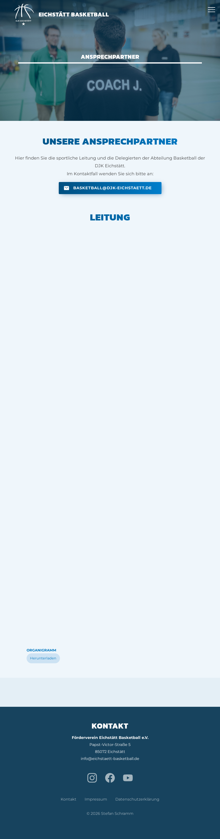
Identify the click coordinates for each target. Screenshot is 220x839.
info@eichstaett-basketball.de (110, 758)
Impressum (96, 799)
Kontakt (68, 799)
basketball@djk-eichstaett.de (112, 188)
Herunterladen (43, 658)
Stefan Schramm (117, 813)
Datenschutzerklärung (137, 799)
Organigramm (41, 650)
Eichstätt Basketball (62, 14)
